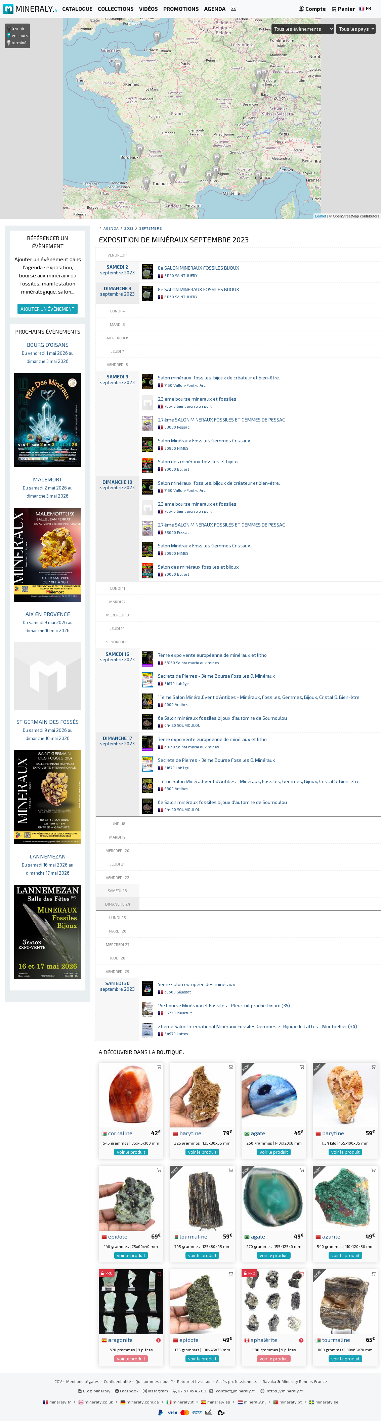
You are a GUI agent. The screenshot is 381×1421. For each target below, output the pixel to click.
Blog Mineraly (94, 1390)
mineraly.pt (288, 1401)
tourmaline (190, 1236)
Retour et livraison (194, 1381)
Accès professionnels (237, 1381)
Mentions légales (82, 1381)
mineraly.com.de (140, 1401)
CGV (58, 1381)
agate (254, 1132)
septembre (150, 228)
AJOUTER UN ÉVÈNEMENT (47, 309)
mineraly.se (323, 1401)
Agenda (111, 228)
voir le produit (131, 1152)
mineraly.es (216, 1401)
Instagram (155, 1390)
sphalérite (260, 1339)
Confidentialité (117, 1381)
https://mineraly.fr (285, 1390)
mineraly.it (180, 1401)
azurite (327, 1236)
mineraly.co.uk (96, 1401)
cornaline (116, 1132)
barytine (187, 1132)
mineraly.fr (57, 1401)
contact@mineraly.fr (235, 1390)
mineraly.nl (252, 1401)
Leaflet (320, 216)
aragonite (117, 1339)
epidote (114, 1236)
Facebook (126, 1390)
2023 (128, 228)
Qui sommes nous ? (154, 1381)
